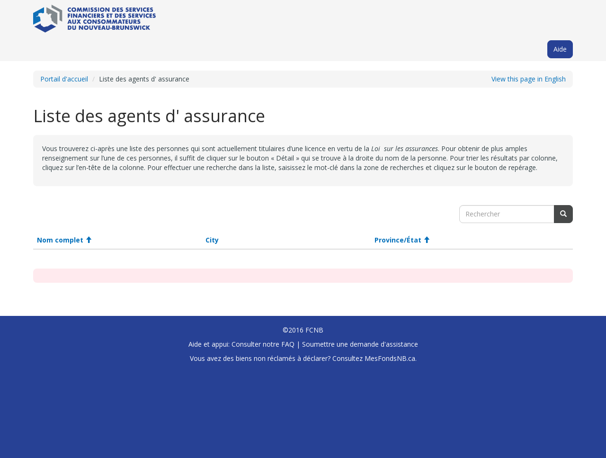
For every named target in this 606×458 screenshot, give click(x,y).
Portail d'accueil (64, 78)
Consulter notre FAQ (263, 344)
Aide (560, 49)
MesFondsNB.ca (390, 358)
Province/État (402, 239)
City (212, 239)
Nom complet (64, 239)
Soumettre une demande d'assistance (360, 344)
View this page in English (528, 78)
